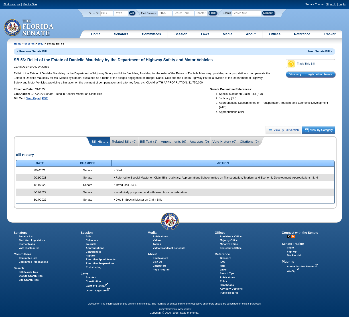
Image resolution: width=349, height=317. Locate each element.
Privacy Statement (167, 309)
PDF (45, 98)
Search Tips (227, 273)
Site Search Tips (29, 279)
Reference (302, 34)
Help (222, 265)
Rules (223, 281)
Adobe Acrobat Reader (303, 266)
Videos (157, 240)
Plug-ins (288, 261)
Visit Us (157, 261)
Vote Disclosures (29, 248)
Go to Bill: (94, 13)
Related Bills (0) (124, 141)
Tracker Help (294, 255)
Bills (88, 236)
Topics (157, 244)
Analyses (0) (199, 141)
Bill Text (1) (148, 141)
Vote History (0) (224, 141)
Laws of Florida (97, 285)
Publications (160, 236)
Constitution (93, 281)
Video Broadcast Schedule (169, 248)
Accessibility (184, 309)
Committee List (28, 258)
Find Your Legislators (32, 240)
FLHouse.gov (12, 4)
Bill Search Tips (28, 272)
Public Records (229, 292)
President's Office (230, 236)
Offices (274, 34)
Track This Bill (301, 63)
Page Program (161, 269)
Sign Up (331, 4)
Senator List (26, 236)
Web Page (33, 98)
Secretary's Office (230, 248)
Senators (121, 34)
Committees (151, 34)
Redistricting (93, 267)
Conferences (93, 251)
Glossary (225, 258)
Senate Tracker (293, 244)
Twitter (288, 236)
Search (227, 13)
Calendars (92, 240)
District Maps (27, 244)
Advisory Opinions (231, 288)
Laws (205, 34)
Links (223, 269)
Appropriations (95, 248)
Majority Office (229, 240)
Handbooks (227, 285)
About (251, 34)
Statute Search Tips (31, 275)
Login (342, 4)
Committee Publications (33, 261)
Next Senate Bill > (320, 51)
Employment (160, 258)
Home (96, 34)
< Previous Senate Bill (32, 51)
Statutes (91, 277)
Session (180, 34)
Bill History (100, 141)
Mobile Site (30, 4)
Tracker (330, 34)
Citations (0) (249, 141)
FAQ (222, 261)
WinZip (293, 271)
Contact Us (159, 265)
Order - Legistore (98, 290)
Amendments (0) (173, 141)
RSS (293, 236)
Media (227, 34)
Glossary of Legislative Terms (310, 74)
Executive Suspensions (100, 263)
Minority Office (229, 244)
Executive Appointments (101, 259)
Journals (91, 244)
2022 (40, 43)
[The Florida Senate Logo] (29, 28)
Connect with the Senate (300, 232)
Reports (90, 255)
